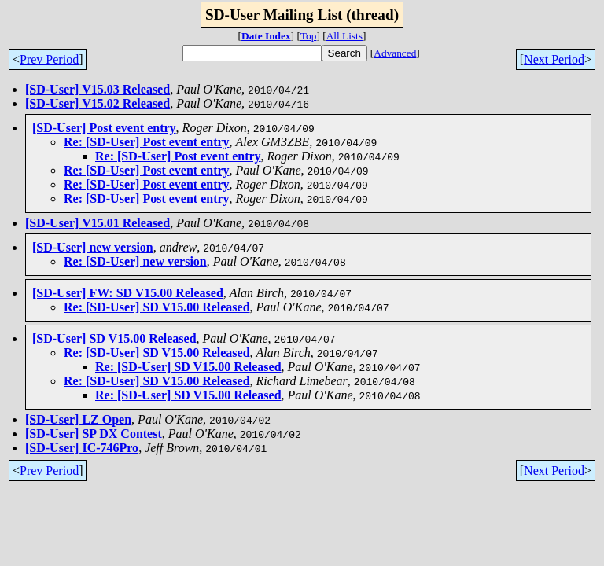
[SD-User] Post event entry (104, 127)
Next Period (554, 59)
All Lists (344, 36)
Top (308, 36)
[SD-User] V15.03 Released (97, 89)
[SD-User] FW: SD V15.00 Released (127, 293)
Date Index (266, 36)
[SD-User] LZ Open (78, 419)
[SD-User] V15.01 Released (97, 223)
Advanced (395, 53)
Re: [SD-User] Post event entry (147, 142)
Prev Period (49, 59)
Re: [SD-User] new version (135, 261)
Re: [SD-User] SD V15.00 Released (157, 307)
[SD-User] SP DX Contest (93, 433)
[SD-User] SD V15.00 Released (114, 338)
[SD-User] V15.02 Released (97, 103)
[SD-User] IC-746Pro (81, 447)
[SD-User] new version (92, 247)
